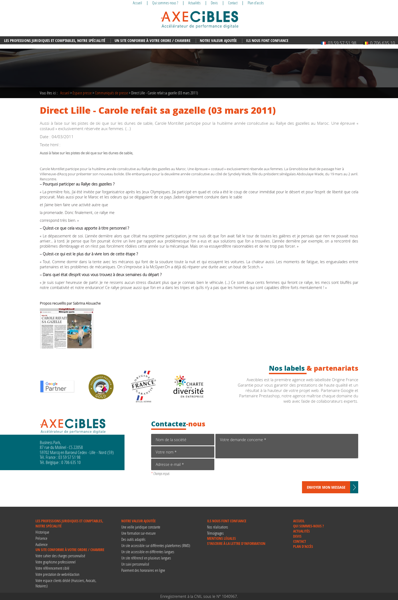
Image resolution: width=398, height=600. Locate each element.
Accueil (64, 92)
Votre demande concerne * (286, 446)
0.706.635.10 (379, 43)
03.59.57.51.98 (338, 43)
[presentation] (256, 470)
